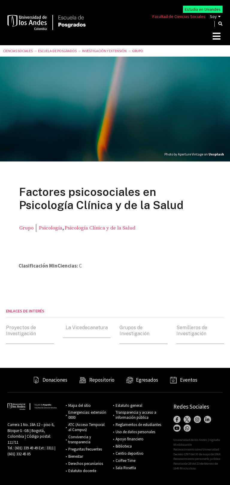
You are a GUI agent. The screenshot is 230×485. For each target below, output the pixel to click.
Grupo (137, 51)
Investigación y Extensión (104, 51)
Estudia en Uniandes (203, 9)
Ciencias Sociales (18, 51)
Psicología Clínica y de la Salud (100, 228)
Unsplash (216, 154)
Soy (213, 16)
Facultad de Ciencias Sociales (178, 16)
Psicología (50, 228)
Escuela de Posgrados (57, 51)
